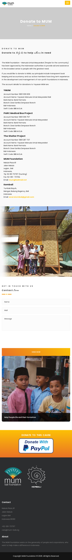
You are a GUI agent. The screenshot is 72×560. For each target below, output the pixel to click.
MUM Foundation (29, 556)
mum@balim (18, 180)
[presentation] (20, 337)
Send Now (36, 352)
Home (29, 26)
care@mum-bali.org (10, 530)
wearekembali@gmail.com (21, 197)
